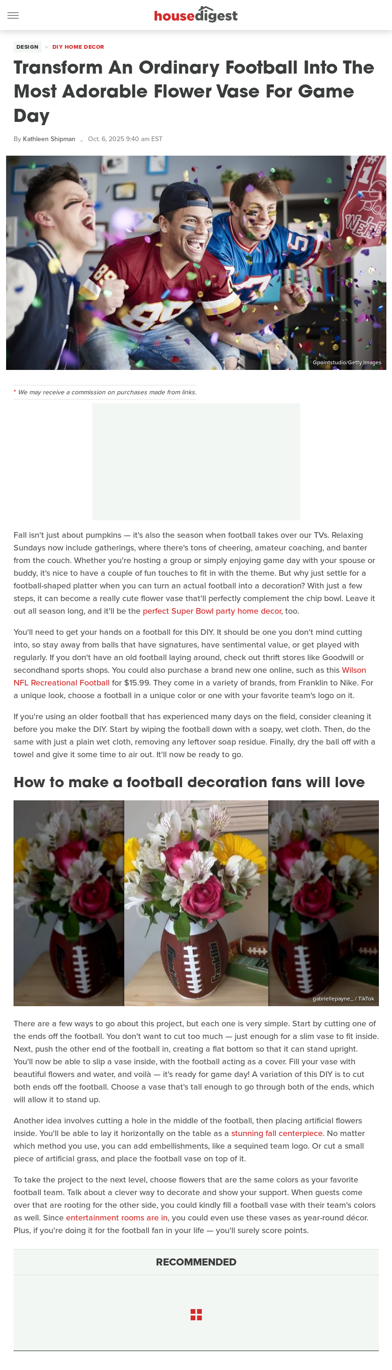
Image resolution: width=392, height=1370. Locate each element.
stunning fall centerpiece (277, 1133)
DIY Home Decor (78, 47)
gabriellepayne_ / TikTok (343, 998)
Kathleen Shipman (49, 139)
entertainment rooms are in (117, 1218)
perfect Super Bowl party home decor (212, 611)
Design (27, 47)
